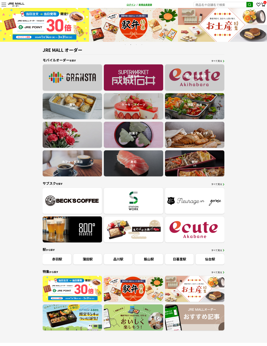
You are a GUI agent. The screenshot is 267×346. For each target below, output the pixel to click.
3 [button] (136, 44)
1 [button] (125, 44)
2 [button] (131, 44)
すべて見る (217, 60)
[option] (84, 25)
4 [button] (142, 44)
